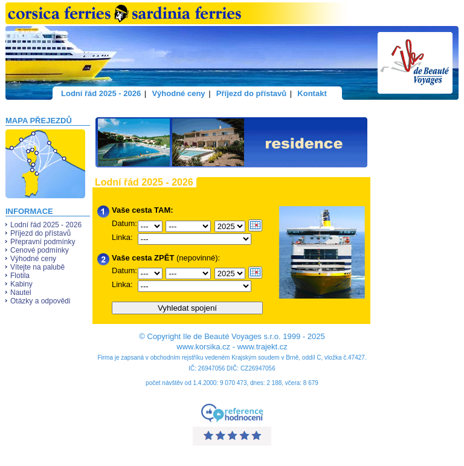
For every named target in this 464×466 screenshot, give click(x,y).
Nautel (20, 292)
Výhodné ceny (178, 93)
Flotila (20, 275)
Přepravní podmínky (42, 242)
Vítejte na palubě (37, 267)
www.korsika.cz (203, 346)
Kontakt (311, 93)
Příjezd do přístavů (251, 93)
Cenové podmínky (39, 250)
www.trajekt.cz (262, 346)
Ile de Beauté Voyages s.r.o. (232, 336)
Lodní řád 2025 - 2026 (101, 93)
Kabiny (21, 284)
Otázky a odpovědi (40, 301)
